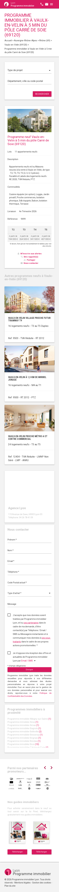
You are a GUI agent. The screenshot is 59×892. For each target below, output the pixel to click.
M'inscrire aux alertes (31, 253)
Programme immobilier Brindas (24, 741)
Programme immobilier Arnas (23, 725)
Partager (31, 260)
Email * (11, 561)
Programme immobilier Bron (23, 744)
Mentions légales (22, 882)
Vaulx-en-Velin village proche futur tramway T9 (29, 319)
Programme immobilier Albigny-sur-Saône (29, 719)
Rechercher (42, 94)
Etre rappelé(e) (31, 257)
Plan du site (10, 886)
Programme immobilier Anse (23, 722)
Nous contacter (31, 263)
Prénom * (12, 539)
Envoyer (29, 670)
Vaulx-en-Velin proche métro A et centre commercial (27, 437)
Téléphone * (13, 572)
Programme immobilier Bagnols (24, 728)
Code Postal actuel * (17, 582)
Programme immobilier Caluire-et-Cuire (28, 747)
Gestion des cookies (41, 882)
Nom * (11, 550)
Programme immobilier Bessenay (25, 735)
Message (12, 604)
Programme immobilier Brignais (24, 738)
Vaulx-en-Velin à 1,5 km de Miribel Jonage (27, 378)
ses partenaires (31, 623)
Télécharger (17, 852)
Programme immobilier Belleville (25, 731)
